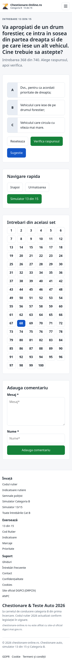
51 (31, 298)
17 (51, 247)
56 (21, 306)
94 (41, 357)
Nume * (13, 431)
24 (60, 256)
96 (60, 357)
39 (31, 281)
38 (21, 281)
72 (60, 323)
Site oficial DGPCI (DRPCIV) (19, 590)
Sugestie (16, 153)
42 (60, 281)
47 (51, 289)
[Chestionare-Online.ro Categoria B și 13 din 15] (30, 6)
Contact (7, 573)
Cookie (16, 656)
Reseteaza (17, 141)
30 (60, 264)
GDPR (6, 656)
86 (21, 348)
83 (51, 340)
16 (41, 247)
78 (60, 331)
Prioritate (8, 548)
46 (41, 289)
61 (11, 315)
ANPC (5, 596)
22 (41, 256)
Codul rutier (9, 484)
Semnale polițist (12, 496)
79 (11, 340)
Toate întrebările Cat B (16, 513)
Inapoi (15, 187)
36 (60, 272)
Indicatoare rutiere (14, 490)
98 (21, 365)
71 (51, 323)
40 (41, 281)
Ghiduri (7, 562)
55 (11, 306)
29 (51, 264)
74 (21, 331)
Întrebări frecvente (14, 567)
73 (11, 331)
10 (41, 239)
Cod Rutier (9, 531)
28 (41, 264)
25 (11, 264)
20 (21, 256)
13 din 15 (8, 526)
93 (31, 357)
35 (51, 272)
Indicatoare (9, 537)
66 (60, 315)
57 (31, 306)
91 (11, 357)
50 (21, 298)
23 (51, 256)
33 (31, 272)
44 (21, 289)
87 (31, 348)
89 (51, 348)
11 (51, 239)
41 (51, 281)
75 (31, 331)
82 (41, 340)
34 (41, 272)
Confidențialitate (12, 579)
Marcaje (7, 543)
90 (60, 348)
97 (11, 365)
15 (31, 247)
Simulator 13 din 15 (24, 199)
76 (41, 331)
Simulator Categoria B (16, 501)
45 (31, 289)
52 (41, 298)
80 (21, 340)
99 (31, 365)
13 (11, 247)
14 (21, 247)
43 (11, 289)
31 (11, 272)
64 (41, 315)
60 (60, 306)
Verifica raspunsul (47, 141)
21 (31, 256)
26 (21, 264)
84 (60, 340)
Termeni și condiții (34, 656)
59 (51, 306)
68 (21, 323)
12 (60, 239)
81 (31, 340)
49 (11, 298)
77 (51, 331)
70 (41, 323)
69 (31, 323)
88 (41, 348)
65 (51, 315)
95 (51, 357)
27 (31, 264)
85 (11, 348)
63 (31, 315)
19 (11, 256)
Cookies (7, 585)
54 (60, 298)
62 (21, 315)
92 (21, 357)
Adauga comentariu (36, 450)
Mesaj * (13, 395)
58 (41, 306)
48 (60, 289)
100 (41, 365)
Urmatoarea (37, 187)
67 (11, 323)
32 (21, 272)
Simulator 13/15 (12, 507)
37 (11, 281)
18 (60, 247)
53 (51, 298)
